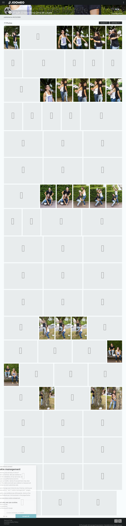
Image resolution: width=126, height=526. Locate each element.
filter (104, 23)
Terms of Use (8, 520)
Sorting (116, 23)
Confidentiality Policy (11, 522)
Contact (6, 524)
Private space (117, 13)
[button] (5, 516)
